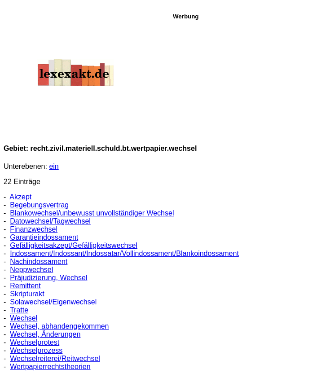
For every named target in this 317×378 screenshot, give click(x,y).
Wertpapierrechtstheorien (50, 366)
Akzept (20, 197)
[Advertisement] (242, 76)
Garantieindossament (44, 237)
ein (53, 166)
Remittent (25, 286)
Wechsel (23, 318)
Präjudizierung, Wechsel (48, 277)
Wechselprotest (34, 342)
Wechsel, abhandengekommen (59, 326)
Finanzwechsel (33, 229)
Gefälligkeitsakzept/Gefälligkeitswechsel (73, 245)
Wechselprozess (36, 350)
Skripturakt (27, 294)
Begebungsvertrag (39, 205)
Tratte (19, 310)
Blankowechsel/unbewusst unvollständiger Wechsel (92, 213)
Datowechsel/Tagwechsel (50, 221)
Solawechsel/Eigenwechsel (53, 302)
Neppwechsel (31, 269)
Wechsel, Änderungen (45, 334)
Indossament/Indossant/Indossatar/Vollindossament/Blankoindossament (124, 253)
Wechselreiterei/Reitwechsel (55, 358)
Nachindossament (38, 261)
